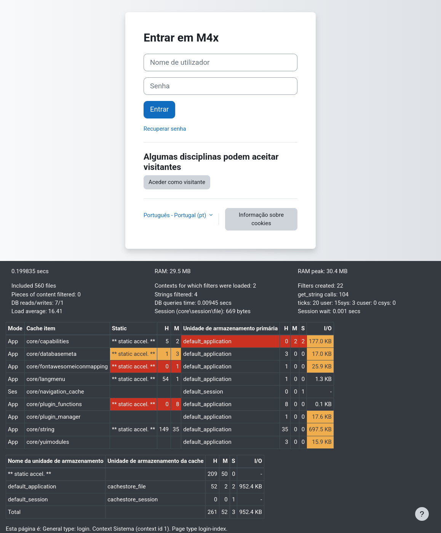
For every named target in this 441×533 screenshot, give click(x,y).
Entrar (159, 109)
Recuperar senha (165, 128)
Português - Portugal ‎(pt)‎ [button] (176, 215)
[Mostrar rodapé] (422, 514)
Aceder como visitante (177, 182)
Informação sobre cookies (261, 219)
